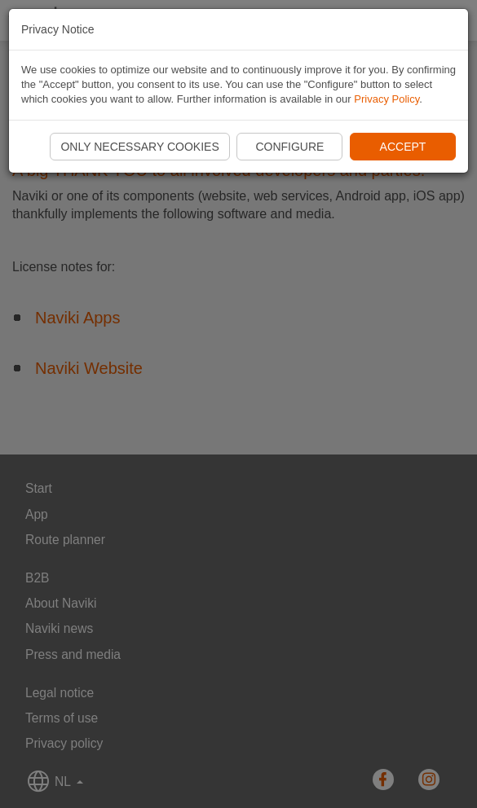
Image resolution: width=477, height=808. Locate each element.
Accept (403, 146)
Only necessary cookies (139, 146)
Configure (289, 146)
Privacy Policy (386, 99)
